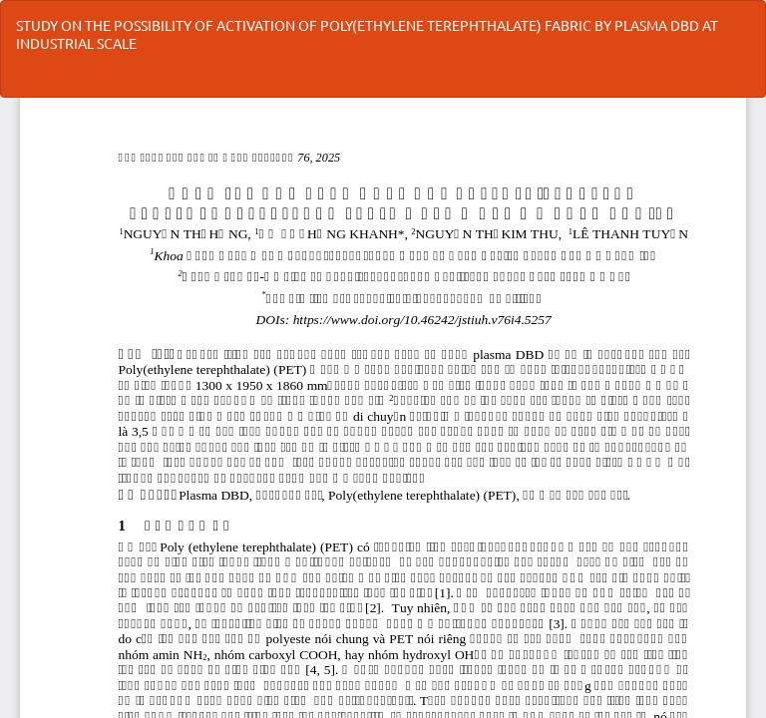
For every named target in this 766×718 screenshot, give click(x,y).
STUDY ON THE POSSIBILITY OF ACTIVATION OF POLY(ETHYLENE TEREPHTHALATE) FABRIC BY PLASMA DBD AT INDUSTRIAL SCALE (367, 34)
